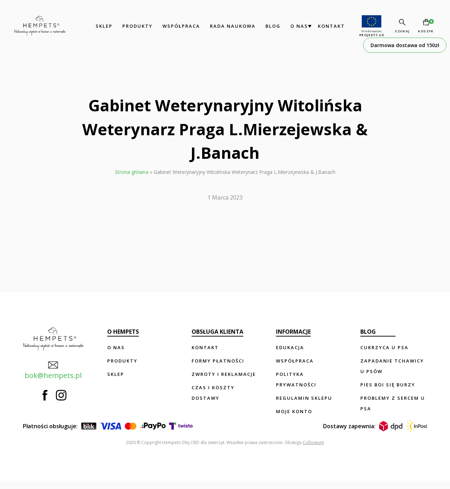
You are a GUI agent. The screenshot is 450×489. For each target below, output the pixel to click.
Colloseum (313, 451)
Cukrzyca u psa (385, 347)
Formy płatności (218, 361)
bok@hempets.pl (51, 368)
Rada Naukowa (226, 26)
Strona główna (131, 172)
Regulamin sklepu (304, 398)
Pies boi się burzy (388, 385)
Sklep (97, 26)
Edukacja (290, 347)
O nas (293, 26)
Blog (266, 26)
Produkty (131, 26)
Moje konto (294, 411)
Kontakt (325, 26)
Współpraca (175, 26)
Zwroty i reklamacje (224, 374)
